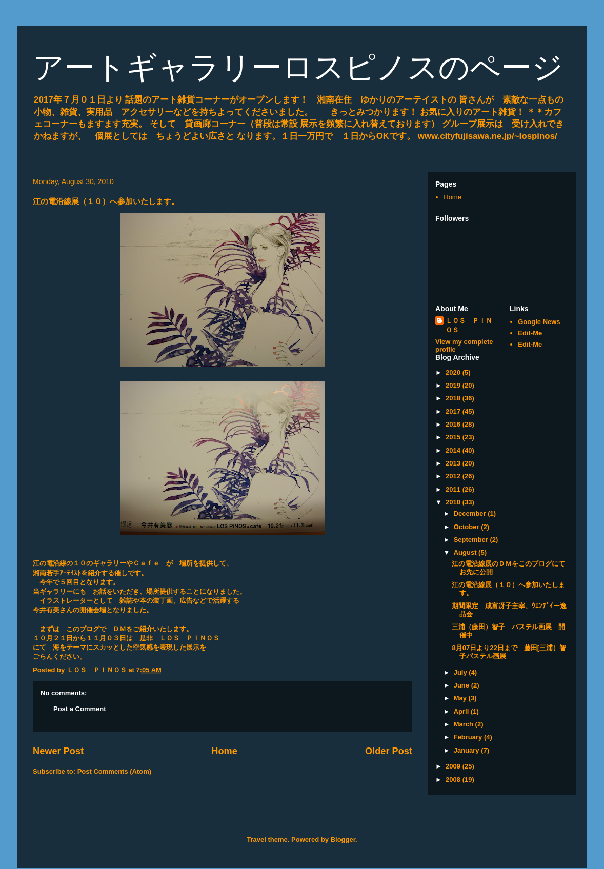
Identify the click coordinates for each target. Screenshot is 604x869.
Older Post (388, 751)
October (467, 527)
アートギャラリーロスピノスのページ (298, 67)
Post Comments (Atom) (114, 771)
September (472, 539)
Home (224, 751)
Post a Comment (79, 709)
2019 (454, 385)
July (461, 672)
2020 (454, 372)
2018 (454, 398)
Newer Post (58, 751)
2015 (454, 437)
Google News (539, 322)
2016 (454, 424)
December (471, 513)
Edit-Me (530, 333)
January (467, 750)
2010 (454, 502)
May (461, 698)
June (462, 685)
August (466, 552)
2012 (454, 476)
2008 (454, 779)
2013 (454, 463)
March (464, 724)
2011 (454, 489)
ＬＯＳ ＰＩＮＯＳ (469, 325)
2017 (454, 411)
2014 (454, 450)
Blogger (343, 839)
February (469, 737)
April (462, 711)
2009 (454, 766)
